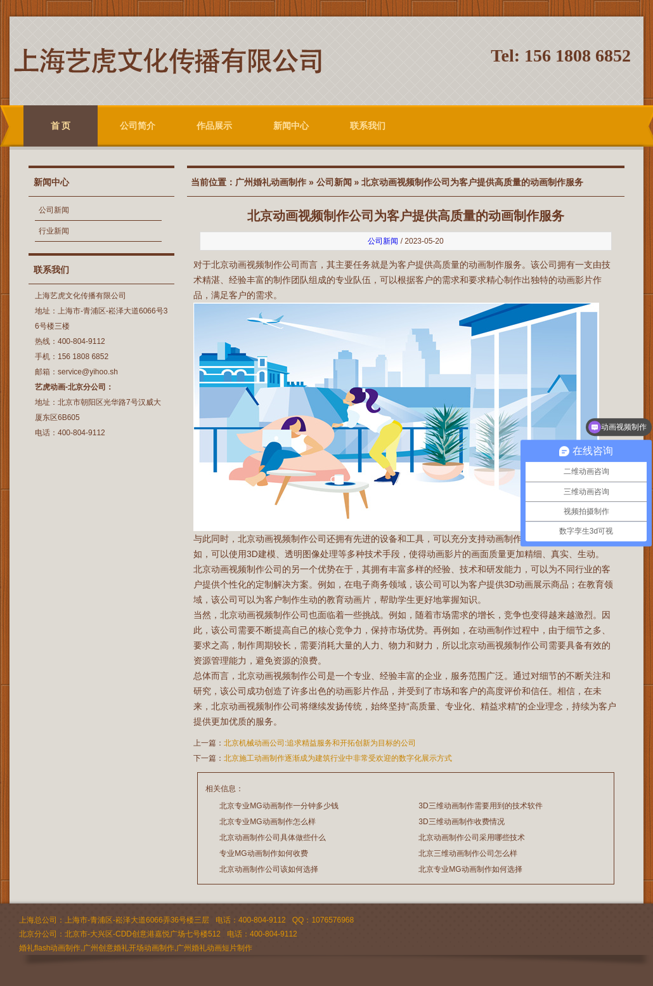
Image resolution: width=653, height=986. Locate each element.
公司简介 (137, 126)
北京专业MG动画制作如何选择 (470, 869)
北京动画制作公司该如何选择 (268, 869)
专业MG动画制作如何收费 (263, 853)
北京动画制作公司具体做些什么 (272, 837)
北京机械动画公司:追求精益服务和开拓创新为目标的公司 (320, 743)
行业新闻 (54, 231)
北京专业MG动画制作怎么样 (267, 821)
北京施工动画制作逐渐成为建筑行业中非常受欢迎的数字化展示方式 (338, 758)
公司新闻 (54, 210)
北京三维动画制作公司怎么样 (467, 853)
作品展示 (214, 126)
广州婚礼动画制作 (270, 182)
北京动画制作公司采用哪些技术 (471, 837)
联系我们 (367, 126)
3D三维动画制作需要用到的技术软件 (480, 805)
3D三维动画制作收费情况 (461, 821)
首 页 (61, 126)
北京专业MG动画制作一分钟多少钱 (278, 805)
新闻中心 (291, 126)
